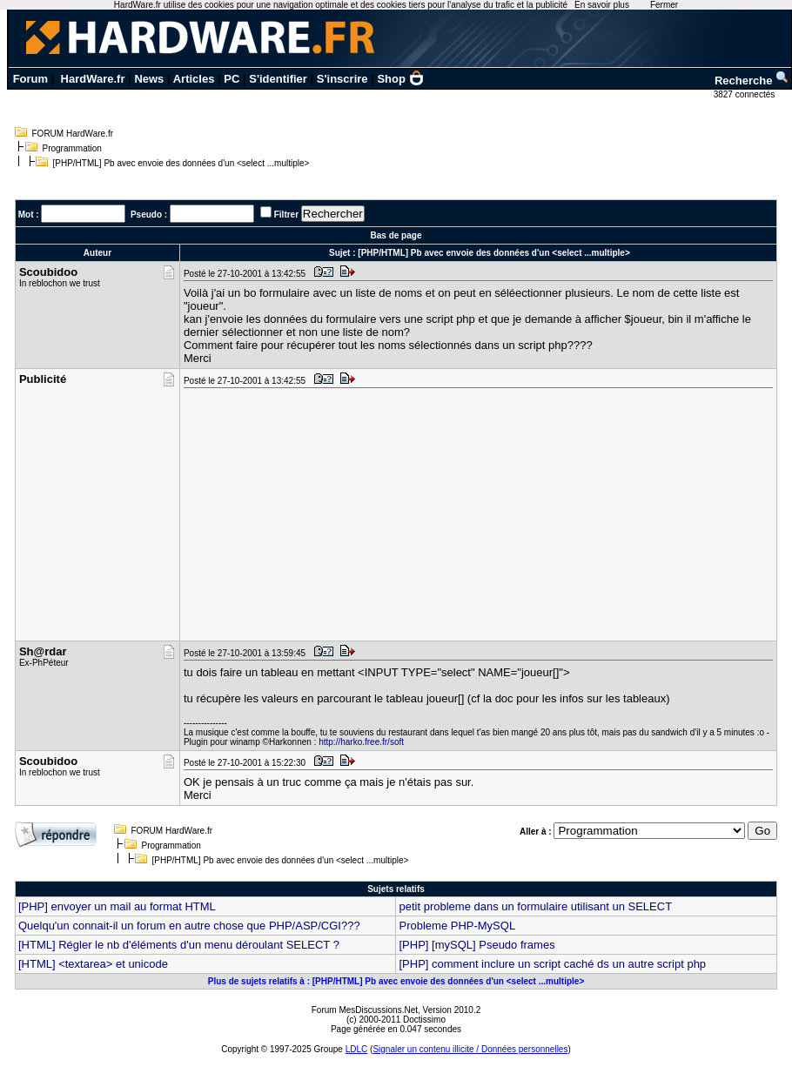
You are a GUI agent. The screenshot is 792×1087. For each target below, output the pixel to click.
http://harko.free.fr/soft (361, 742)
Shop (400, 78)
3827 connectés (745, 94)
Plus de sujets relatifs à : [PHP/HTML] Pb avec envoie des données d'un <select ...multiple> (396, 981)
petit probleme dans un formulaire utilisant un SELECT (535, 906)
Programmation (72, 148)
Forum (30, 78)
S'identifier (278, 78)
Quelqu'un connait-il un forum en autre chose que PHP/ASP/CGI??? (189, 925)
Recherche (752, 80)
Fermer (664, 5)
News (149, 78)
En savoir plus (601, 5)
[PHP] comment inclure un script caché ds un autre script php (552, 963)
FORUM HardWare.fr (73, 133)
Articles (194, 78)
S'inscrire (342, 78)
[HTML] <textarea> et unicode (93, 963)
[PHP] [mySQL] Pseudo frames (476, 944)
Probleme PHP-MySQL (457, 925)
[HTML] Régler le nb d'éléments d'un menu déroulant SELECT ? (178, 944)
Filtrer (286, 214)
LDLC (357, 1049)
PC (231, 78)
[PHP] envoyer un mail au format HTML (117, 906)
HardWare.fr (93, 78)
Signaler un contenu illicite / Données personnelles (470, 1049)
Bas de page (396, 235)
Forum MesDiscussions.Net (365, 1010)
